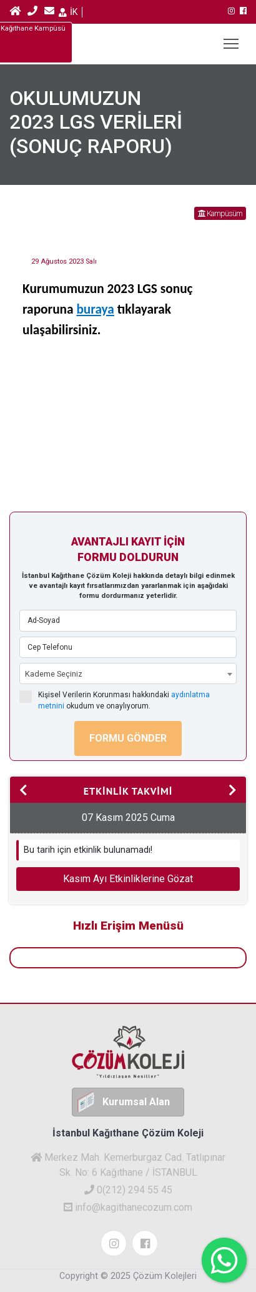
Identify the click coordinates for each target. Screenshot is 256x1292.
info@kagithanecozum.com (128, 1207)
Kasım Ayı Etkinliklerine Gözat (128, 879)
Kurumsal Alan (136, 1102)
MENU (232, 41)
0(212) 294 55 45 (128, 1190)
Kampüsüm (220, 213)
